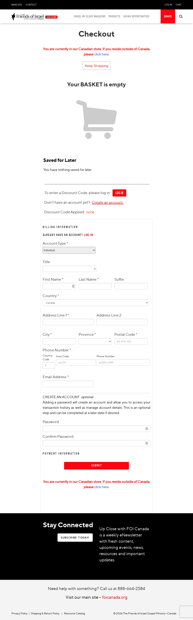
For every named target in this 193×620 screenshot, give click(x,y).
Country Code (47, 357)
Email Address (56, 376)
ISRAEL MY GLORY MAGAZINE (90, 16)
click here (101, 54)
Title (46, 261)
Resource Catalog (74, 613)
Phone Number (64, 350)
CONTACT (31, 4)
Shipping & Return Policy (45, 613)
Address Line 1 (56, 315)
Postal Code (125, 334)
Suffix (119, 279)
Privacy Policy (19, 613)
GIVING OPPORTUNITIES (136, 16)
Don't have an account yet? (67, 202)
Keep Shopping (96, 66)
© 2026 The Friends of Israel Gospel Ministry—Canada (144, 613)
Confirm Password (58, 436)
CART (179, 4)
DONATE (168, 16)
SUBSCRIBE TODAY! (75, 537)
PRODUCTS (114, 16)
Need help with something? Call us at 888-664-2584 (96, 588)
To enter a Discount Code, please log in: (77, 192)
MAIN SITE (16, 4)
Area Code (62, 356)
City (47, 334)
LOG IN (168, 4)
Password (51, 421)
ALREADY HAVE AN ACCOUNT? (68, 235)
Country (51, 295)
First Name (53, 279)
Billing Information (60, 227)
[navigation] (17, 4)
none (90, 212)
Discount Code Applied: (64, 212)
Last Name (89, 279)
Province (87, 334)
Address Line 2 (108, 315)
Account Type (55, 243)
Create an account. (107, 202)
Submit (96, 465)
